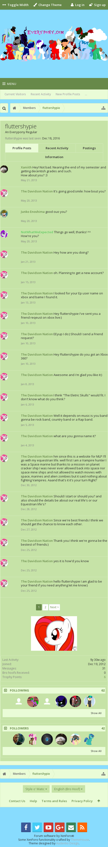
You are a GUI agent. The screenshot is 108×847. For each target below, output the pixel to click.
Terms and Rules (54, 801)
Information (54, 157)
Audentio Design (67, 843)
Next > (54, 607)
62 (103, 690)
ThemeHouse (80, 840)
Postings (89, 148)
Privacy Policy (82, 801)
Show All (96, 713)
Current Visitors (15, 94)
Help (33, 801)
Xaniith (26, 167)
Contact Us (17, 801)
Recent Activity (41, 94)
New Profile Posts (68, 94)
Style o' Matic (34, 789)
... (86, 94)
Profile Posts (21, 148)
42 (103, 728)
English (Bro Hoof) (67, 789)
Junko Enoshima (33, 211)
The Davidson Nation (37, 191)
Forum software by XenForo (54, 836)
